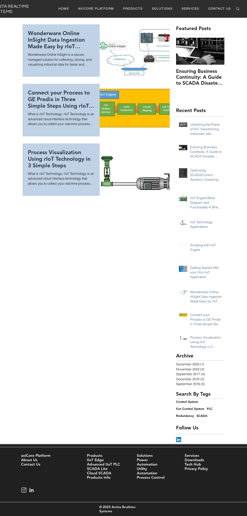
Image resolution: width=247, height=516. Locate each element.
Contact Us (30, 464)
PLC (210, 409)
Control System (187, 402)
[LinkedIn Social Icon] (178, 439)
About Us (29, 460)
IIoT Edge (95, 460)
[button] (132, 9)
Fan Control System (190, 409)
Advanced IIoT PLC (103, 464)
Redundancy (185, 416)
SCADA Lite (97, 468)
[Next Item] (217, 51)
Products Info (98, 477)
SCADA (202, 416)
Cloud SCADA (99, 473)
